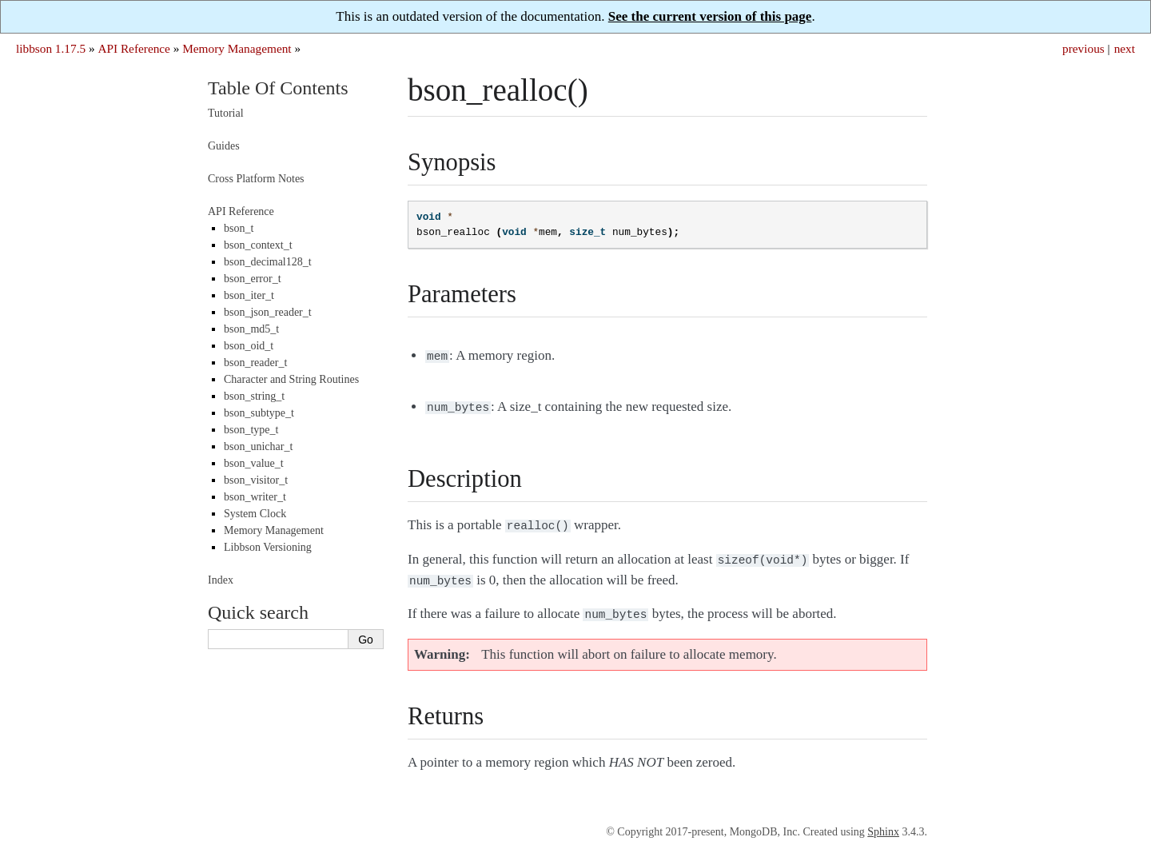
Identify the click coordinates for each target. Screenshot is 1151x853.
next (1124, 48)
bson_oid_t (248, 346)
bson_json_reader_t (268, 312)
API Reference (133, 48)
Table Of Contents (278, 88)
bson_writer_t (255, 497)
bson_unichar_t (258, 446)
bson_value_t (254, 463)
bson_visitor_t (256, 480)
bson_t (238, 228)
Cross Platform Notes (256, 179)
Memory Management (236, 48)
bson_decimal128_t (268, 262)
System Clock (255, 514)
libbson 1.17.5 (51, 48)
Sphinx (883, 822)
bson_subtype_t (259, 413)
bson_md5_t (251, 329)
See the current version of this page (710, 16)
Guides (224, 146)
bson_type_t (251, 430)
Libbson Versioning (268, 547)
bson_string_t (254, 396)
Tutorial (226, 113)
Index (220, 580)
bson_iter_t (249, 295)
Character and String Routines (291, 379)
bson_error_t (252, 279)
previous (1083, 48)
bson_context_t (258, 245)
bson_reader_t (255, 363)
